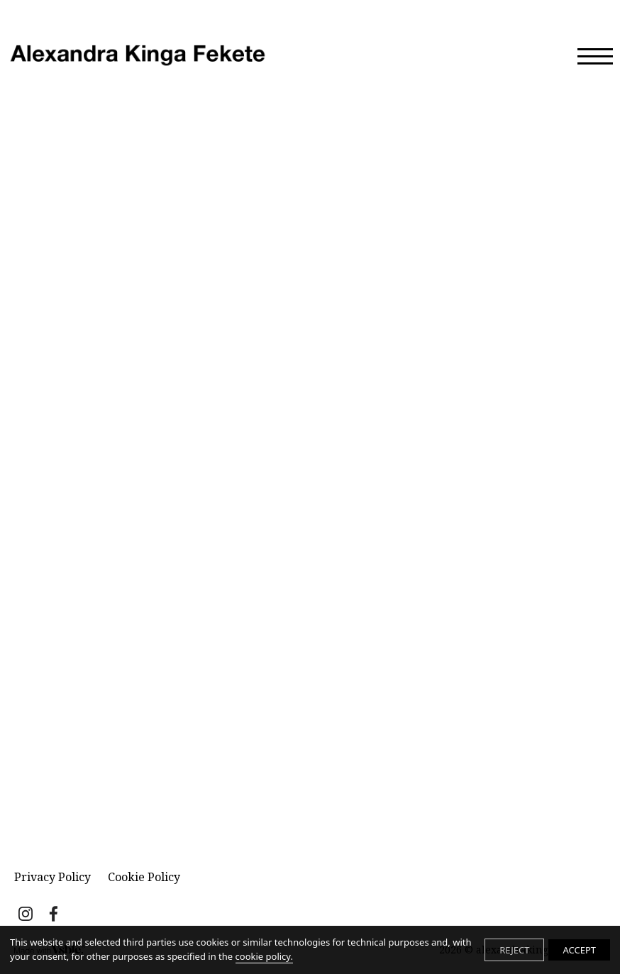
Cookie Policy (144, 877)
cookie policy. (264, 956)
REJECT (514, 950)
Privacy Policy (52, 877)
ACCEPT (579, 950)
